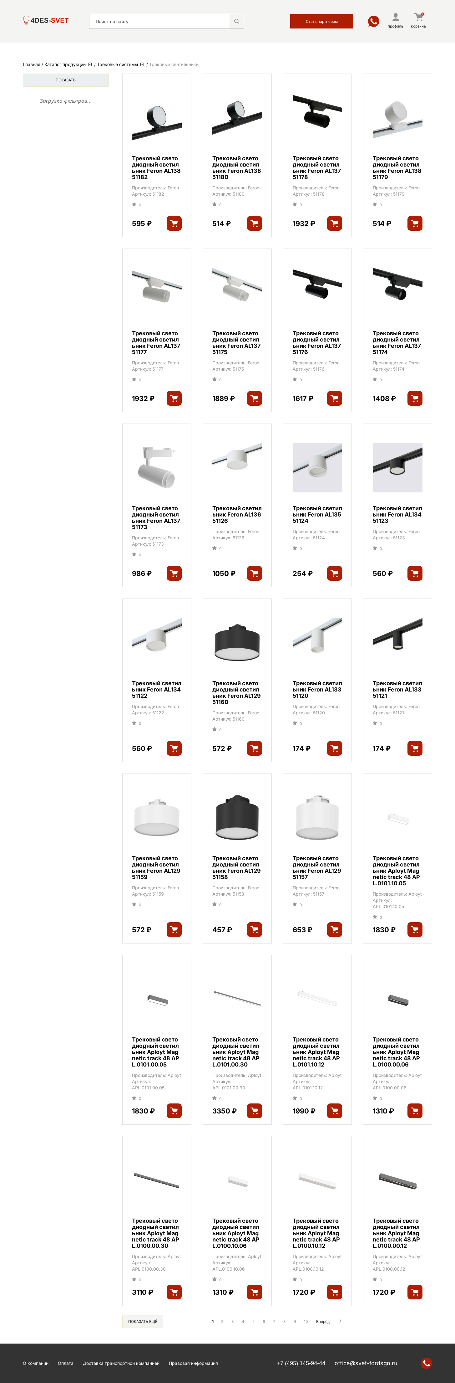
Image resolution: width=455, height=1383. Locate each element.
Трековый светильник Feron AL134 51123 (397, 514)
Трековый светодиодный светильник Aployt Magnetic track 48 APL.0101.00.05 (155, 1052)
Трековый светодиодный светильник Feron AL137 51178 (317, 167)
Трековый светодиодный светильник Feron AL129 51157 (317, 867)
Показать (66, 80)
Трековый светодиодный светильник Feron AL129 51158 (236, 867)
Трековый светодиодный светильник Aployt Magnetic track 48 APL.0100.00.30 (155, 1233)
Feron (173, 187)
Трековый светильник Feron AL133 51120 (317, 689)
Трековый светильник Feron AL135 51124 (317, 514)
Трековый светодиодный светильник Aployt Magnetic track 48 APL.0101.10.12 (316, 1052)
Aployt (415, 894)
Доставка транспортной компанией (121, 1363)
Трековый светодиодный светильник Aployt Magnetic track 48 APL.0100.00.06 (396, 1052)
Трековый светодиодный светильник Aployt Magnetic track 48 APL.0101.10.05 (396, 871)
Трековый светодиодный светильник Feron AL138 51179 (397, 167)
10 (306, 1321)
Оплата (65, 1363)
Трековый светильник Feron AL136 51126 (237, 514)
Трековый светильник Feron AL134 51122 (156, 689)
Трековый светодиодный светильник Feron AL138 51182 (156, 167)
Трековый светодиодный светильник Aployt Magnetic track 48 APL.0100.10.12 (316, 1233)
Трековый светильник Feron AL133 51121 (397, 689)
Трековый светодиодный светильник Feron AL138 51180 (236, 167)
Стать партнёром (322, 21)
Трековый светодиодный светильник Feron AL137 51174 (397, 342)
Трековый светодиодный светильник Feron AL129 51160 (236, 692)
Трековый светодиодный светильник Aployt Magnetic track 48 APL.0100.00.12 (396, 1233)
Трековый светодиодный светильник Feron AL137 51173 (156, 517)
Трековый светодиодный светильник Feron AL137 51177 (156, 342)
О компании (35, 1363)
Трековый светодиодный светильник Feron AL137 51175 (236, 342)
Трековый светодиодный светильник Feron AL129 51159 (156, 867)
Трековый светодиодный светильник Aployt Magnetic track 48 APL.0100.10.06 (236, 1233)
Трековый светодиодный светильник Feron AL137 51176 (317, 342)
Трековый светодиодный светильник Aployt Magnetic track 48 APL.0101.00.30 (236, 1052)
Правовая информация (193, 1363)
